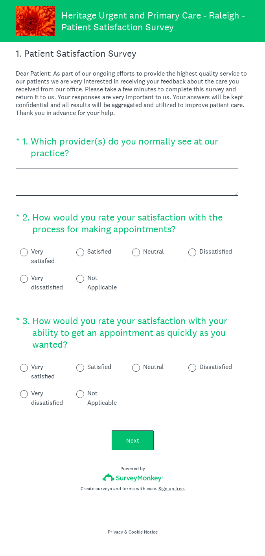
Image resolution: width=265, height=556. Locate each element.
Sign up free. (171, 489)
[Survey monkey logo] (132, 477)
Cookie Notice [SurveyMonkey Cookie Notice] (143, 532)
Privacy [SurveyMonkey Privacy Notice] (115, 532)
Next (132, 440)
